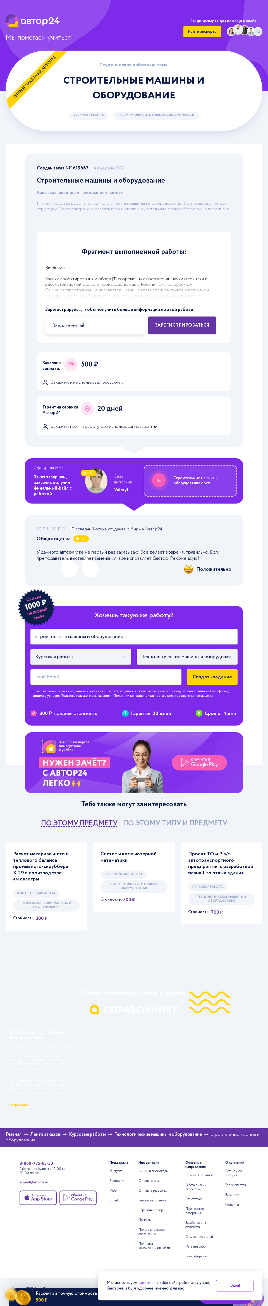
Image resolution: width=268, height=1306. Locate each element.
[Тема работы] (134, 636)
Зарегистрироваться (182, 325)
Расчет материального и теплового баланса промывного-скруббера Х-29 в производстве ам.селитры (41, 866)
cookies (146, 1282)
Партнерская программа (194, 1211)
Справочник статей (199, 1237)
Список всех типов (199, 1175)
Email (114, 1200)
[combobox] (80, 657)
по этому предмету (79, 823)
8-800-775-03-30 (36, 1164)
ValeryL (122, 490)
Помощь (144, 1220)
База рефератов (196, 1256)
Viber (113, 1191)
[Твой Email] (105, 677)
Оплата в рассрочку (153, 1191)
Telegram (116, 1171)
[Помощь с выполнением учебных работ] (134, 762)
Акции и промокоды (153, 1171)
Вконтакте (117, 1181)
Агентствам (193, 1199)
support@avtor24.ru (34, 1182)
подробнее (18, 1105)
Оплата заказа (149, 1181)
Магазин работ (196, 1246)
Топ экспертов (235, 1185)
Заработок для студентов (195, 1225)
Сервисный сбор (150, 1210)
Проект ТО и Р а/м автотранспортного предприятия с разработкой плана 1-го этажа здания (220, 863)
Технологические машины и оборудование (156, 115)
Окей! (234, 1285)
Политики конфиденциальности (138, 695)
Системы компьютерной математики (128, 857)
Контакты (232, 1205)
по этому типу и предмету (175, 823)
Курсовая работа (88, 115)
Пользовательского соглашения (85, 695)
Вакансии (232, 1195)
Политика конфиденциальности (154, 1246)
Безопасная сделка (152, 1200)
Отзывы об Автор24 (233, 1173)
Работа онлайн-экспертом (196, 1187)
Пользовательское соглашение (151, 1232)
